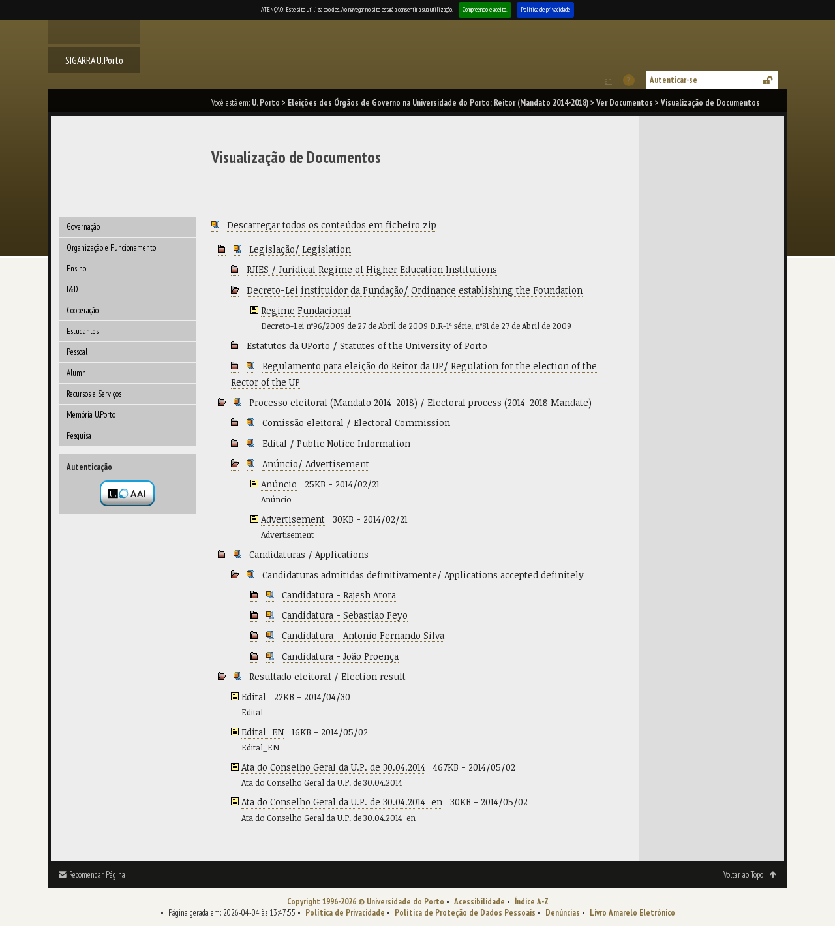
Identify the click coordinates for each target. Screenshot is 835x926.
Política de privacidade (545, 9)
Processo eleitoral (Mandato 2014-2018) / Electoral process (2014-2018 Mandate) (420, 402)
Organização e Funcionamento (111, 247)
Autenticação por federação (127, 493)
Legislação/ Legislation (300, 249)
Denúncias (562, 912)
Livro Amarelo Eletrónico (632, 912)
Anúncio (279, 484)
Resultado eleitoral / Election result (327, 676)
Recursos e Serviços (94, 393)
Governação (83, 226)
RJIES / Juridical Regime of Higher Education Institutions (372, 269)
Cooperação (83, 310)
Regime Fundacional (306, 310)
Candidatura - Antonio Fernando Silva (363, 635)
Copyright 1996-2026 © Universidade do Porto (365, 901)
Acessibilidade (479, 901)
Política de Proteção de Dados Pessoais (465, 912)
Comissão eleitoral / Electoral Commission (356, 422)
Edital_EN (262, 732)
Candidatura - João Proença (340, 656)
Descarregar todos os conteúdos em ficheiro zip (331, 225)
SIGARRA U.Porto (94, 60)
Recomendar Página (97, 874)
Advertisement (293, 519)
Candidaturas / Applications (309, 554)
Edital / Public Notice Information (336, 443)
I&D (72, 289)
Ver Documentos (624, 102)
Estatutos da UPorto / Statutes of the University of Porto (367, 345)
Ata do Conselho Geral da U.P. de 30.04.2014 (333, 767)
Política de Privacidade (345, 912)
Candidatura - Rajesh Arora (339, 595)
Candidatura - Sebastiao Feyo (345, 615)
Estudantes (83, 331)
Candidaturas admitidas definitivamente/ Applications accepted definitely (423, 574)
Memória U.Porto (91, 414)
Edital (253, 696)
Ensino (76, 268)
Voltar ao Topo (743, 874)
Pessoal (77, 352)
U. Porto (266, 102)
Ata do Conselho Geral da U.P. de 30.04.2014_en (341, 801)
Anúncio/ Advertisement (315, 463)
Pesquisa (79, 435)
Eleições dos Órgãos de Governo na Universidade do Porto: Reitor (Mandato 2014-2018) (438, 102)
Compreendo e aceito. (485, 9)
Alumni (77, 372)
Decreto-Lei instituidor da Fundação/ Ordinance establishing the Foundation (415, 290)
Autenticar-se (673, 79)
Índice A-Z (532, 901)
